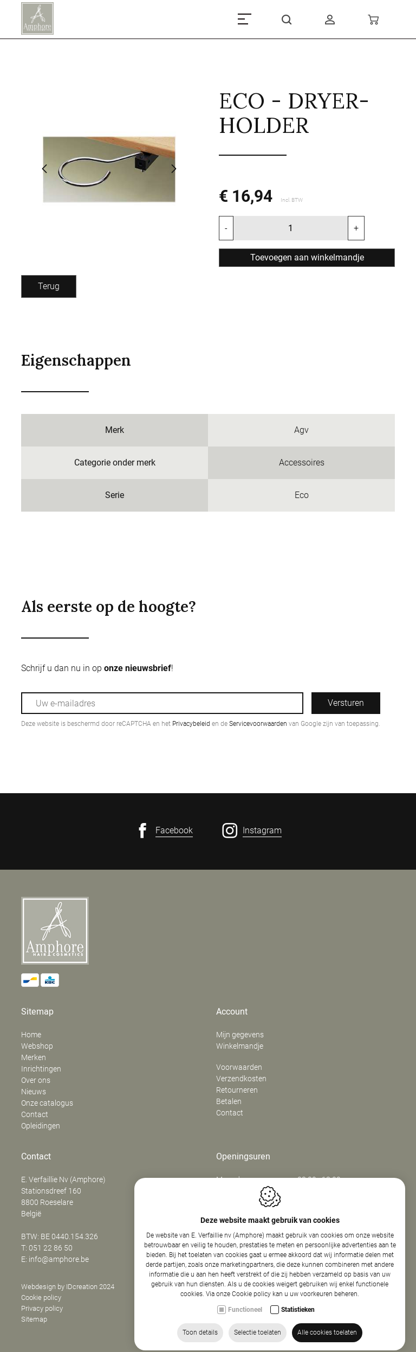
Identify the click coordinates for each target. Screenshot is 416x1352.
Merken (33, 1057)
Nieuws (33, 1091)
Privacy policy (42, 1308)
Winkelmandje (239, 1046)
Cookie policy (41, 1297)
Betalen (229, 1101)
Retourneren (237, 1090)
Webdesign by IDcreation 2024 (67, 1287)
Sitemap (37, 1011)
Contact (34, 1114)
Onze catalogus (47, 1103)
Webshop (37, 1046)
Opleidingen (40, 1125)
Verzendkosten (241, 1078)
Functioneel (245, 1340)
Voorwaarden (239, 1067)
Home (31, 1034)
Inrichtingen (41, 1068)
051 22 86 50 (51, 1247)
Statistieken (298, 1340)
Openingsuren (243, 1156)
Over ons (35, 1080)
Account (232, 1011)
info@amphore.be (59, 1259)
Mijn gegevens (240, 1034)
